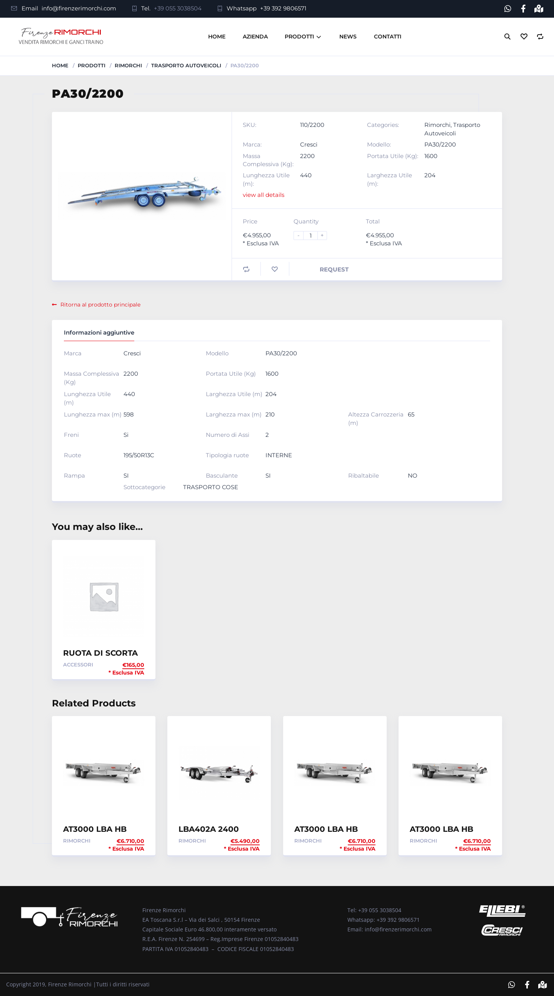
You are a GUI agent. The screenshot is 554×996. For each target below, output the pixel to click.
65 (411, 414)
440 (306, 175)
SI (126, 475)
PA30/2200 (440, 144)
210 (270, 414)
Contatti (387, 36)
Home (216, 36)
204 (430, 175)
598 (128, 414)
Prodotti (299, 36)
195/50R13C (138, 455)
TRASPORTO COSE (210, 486)
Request (334, 269)
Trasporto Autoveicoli (186, 65)
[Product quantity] (313, 235)
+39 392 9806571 (283, 8)
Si (125, 434)
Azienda (255, 36)
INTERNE (278, 455)
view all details (263, 194)
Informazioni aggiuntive (99, 332)
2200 (307, 155)
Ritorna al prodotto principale (96, 304)
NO (412, 475)
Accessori (78, 664)
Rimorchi (128, 65)
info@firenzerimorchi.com (79, 8)
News (348, 36)
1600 (430, 155)
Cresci (308, 144)
